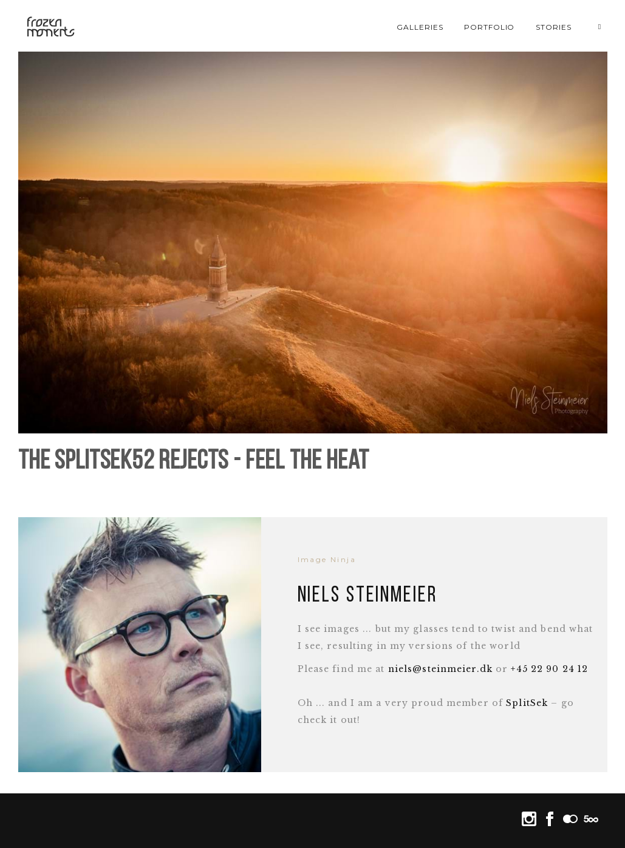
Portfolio (489, 27)
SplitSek (527, 702)
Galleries (420, 27)
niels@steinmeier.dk (440, 668)
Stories (554, 27)
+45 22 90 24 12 (549, 668)
